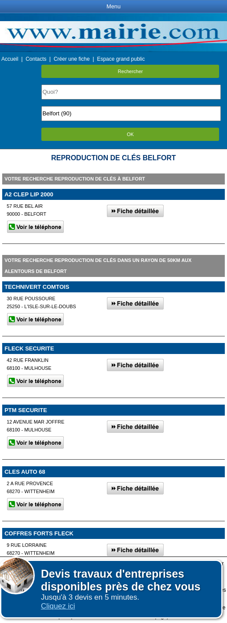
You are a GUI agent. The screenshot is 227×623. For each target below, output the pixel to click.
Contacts (36, 59)
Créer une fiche (72, 59)
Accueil (9, 59)
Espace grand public (121, 59)
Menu (113, 6)
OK (130, 134)
